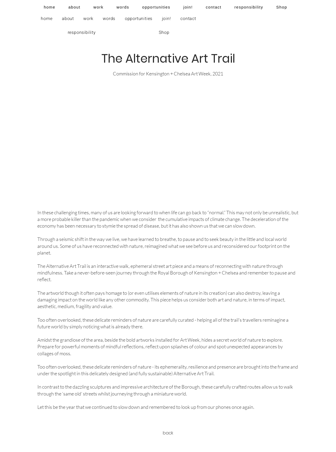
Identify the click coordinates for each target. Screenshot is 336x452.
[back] (168, 433)
